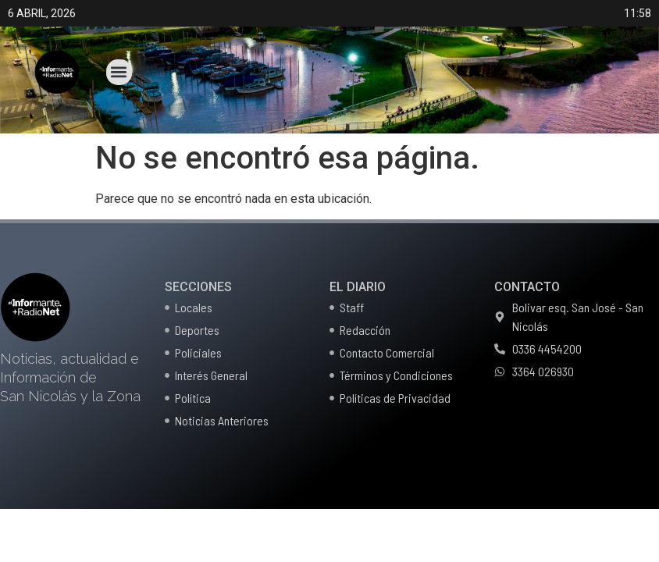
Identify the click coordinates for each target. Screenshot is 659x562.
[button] (119, 72)
